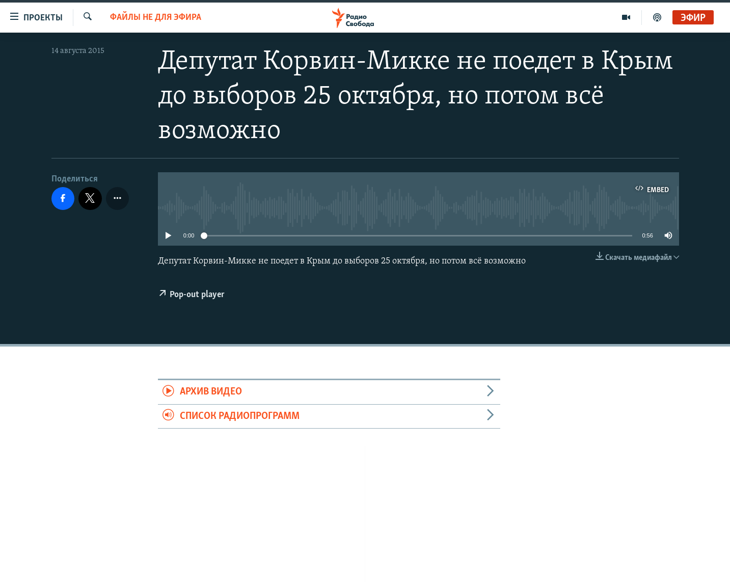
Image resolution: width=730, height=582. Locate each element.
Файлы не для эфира (155, 17)
